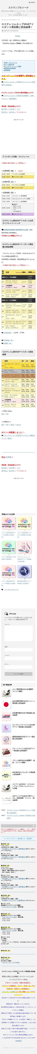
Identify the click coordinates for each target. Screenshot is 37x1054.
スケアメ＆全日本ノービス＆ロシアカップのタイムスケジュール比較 (23, 786)
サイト (7, 664)
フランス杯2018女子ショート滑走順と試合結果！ (8, 583)
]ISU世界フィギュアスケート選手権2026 (14, 849)
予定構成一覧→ (8, 340)
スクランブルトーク (18, 7)
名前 (6, 647)
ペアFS (8, 457)
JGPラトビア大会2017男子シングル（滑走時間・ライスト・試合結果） (23, 798)
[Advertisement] (18, 137)
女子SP (11, 109)
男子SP (4, 109)
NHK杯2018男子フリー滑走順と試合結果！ (24, 582)
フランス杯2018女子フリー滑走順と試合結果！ (8, 535)
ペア (18, 109)
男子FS (4, 112)
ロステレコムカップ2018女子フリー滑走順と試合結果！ (24, 559)
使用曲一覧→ (8, 343)
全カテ (18, 425)
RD (2, 414)
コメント (7, 624)
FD (7, 414)
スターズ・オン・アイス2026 (10, 962)
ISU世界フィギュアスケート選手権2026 (13, 900)
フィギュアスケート (12, 589)
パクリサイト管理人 (9, 992)
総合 (12, 425)
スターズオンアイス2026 (9, 907)
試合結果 (7, 70)
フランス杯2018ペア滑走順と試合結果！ (8, 558)
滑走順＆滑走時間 (10, 68)
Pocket (17, 36)
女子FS (11, 112)
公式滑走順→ (8, 332)
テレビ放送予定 (9, 64)
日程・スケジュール (11, 63)
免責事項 (18, 1041)
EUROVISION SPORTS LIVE (15, 230)
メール (7, 655)
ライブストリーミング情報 (13, 66)
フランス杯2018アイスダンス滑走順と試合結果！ (24, 535)
